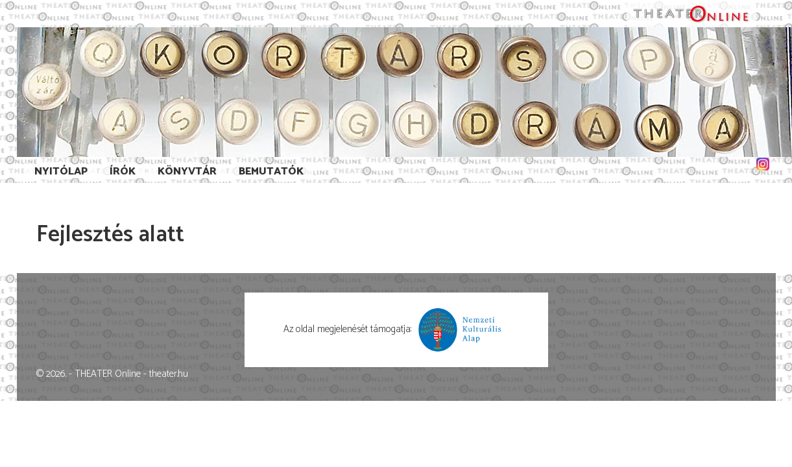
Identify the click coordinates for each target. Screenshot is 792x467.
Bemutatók (271, 171)
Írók (123, 171)
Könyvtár (187, 171)
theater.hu (168, 374)
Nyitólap (61, 171)
